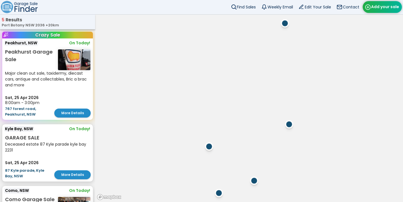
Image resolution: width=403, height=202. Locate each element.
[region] (249, 108)
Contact (351, 7)
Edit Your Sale (318, 7)
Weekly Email (280, 7)
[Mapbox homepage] (109, 197)
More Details (72, 113)
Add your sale (385, 7)
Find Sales (246, 7)
